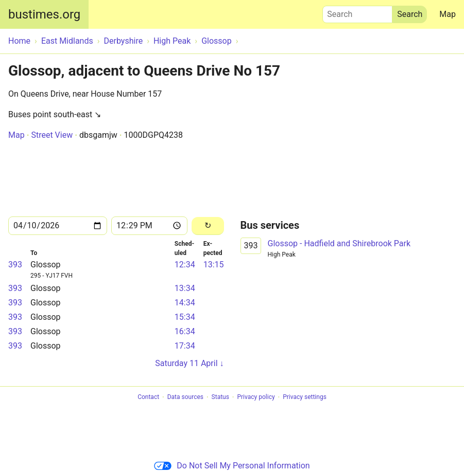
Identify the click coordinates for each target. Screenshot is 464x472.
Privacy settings (304, 397)
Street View (52, 135)
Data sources (185, 397)
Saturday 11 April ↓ (189, 363)
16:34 (185, 331)
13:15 (213, 264)
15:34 (185, 317)
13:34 (185, 288)
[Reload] (208, 226)
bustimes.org (44, 14)
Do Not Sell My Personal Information (232, 465)
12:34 (185, 264)
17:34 (185, 346)
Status (220, 397)
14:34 (185, 302)
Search (357, 12)
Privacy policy (255, 397)
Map (447, 14)
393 (15, 264)
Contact (148, 397)
